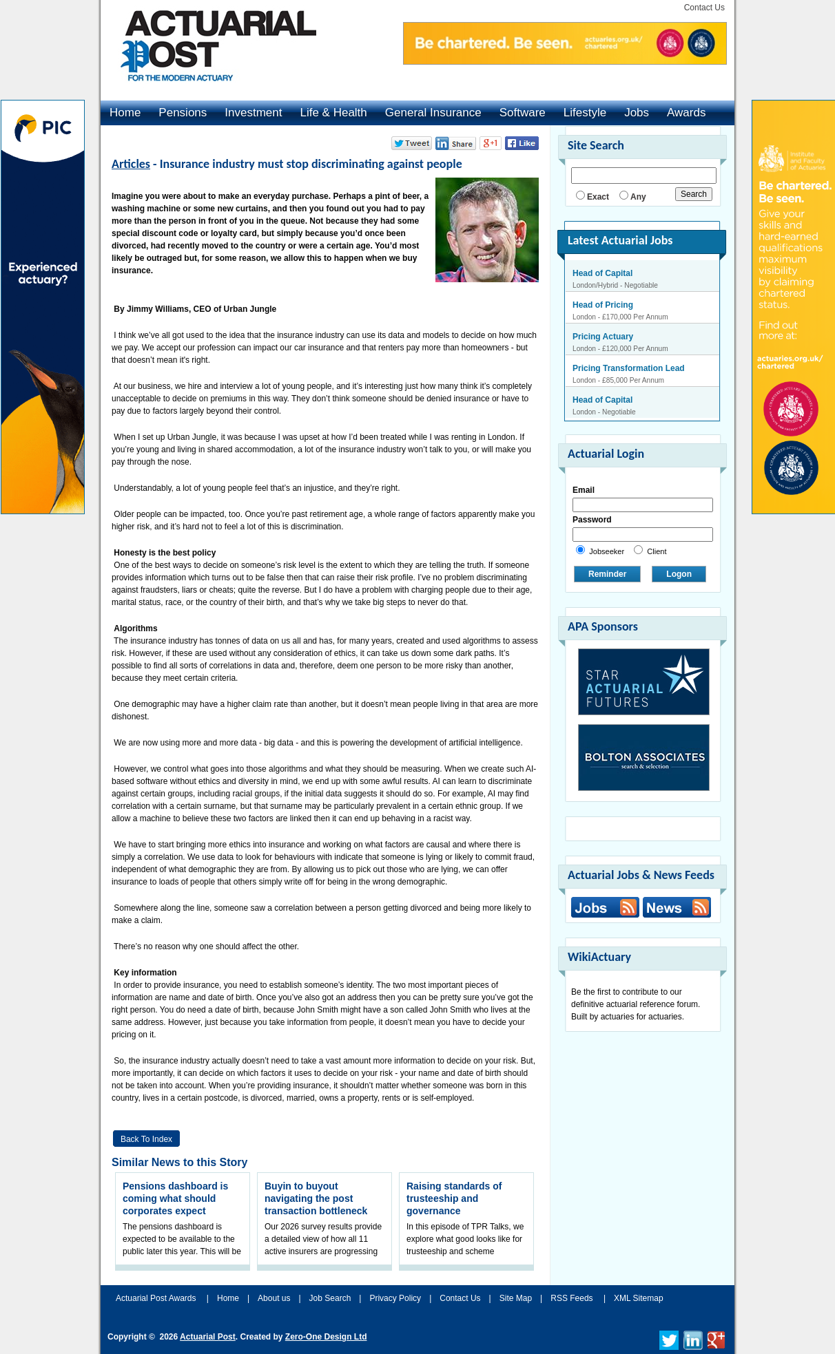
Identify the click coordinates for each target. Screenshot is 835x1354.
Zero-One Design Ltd (326, 1337)
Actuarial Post (208, 1337)
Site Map (515, 1298)
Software (522, 112)
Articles (131, 163)
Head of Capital (602, 273)
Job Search (330, 1298)
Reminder (607, 574)
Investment (253, 112)
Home (125, 112)
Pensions (182, 112)
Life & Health (333, 112)
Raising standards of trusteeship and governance (454, 1198)
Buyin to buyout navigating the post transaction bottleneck (316, 1198)
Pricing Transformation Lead (629, 368)
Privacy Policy (395, 1298)
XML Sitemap (638, 1298)
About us (274, 1298)
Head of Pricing (603, 305)
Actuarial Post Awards (157, 1298)
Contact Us (704, 7)
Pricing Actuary (603, 336)
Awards (686, 112)
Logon (679, 574)
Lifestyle (585, 112)
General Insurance (433, 112)
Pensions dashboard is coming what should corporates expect (175, 1198)
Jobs (636, 112)
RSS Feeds (571, 1298)
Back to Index (146, 1139)
